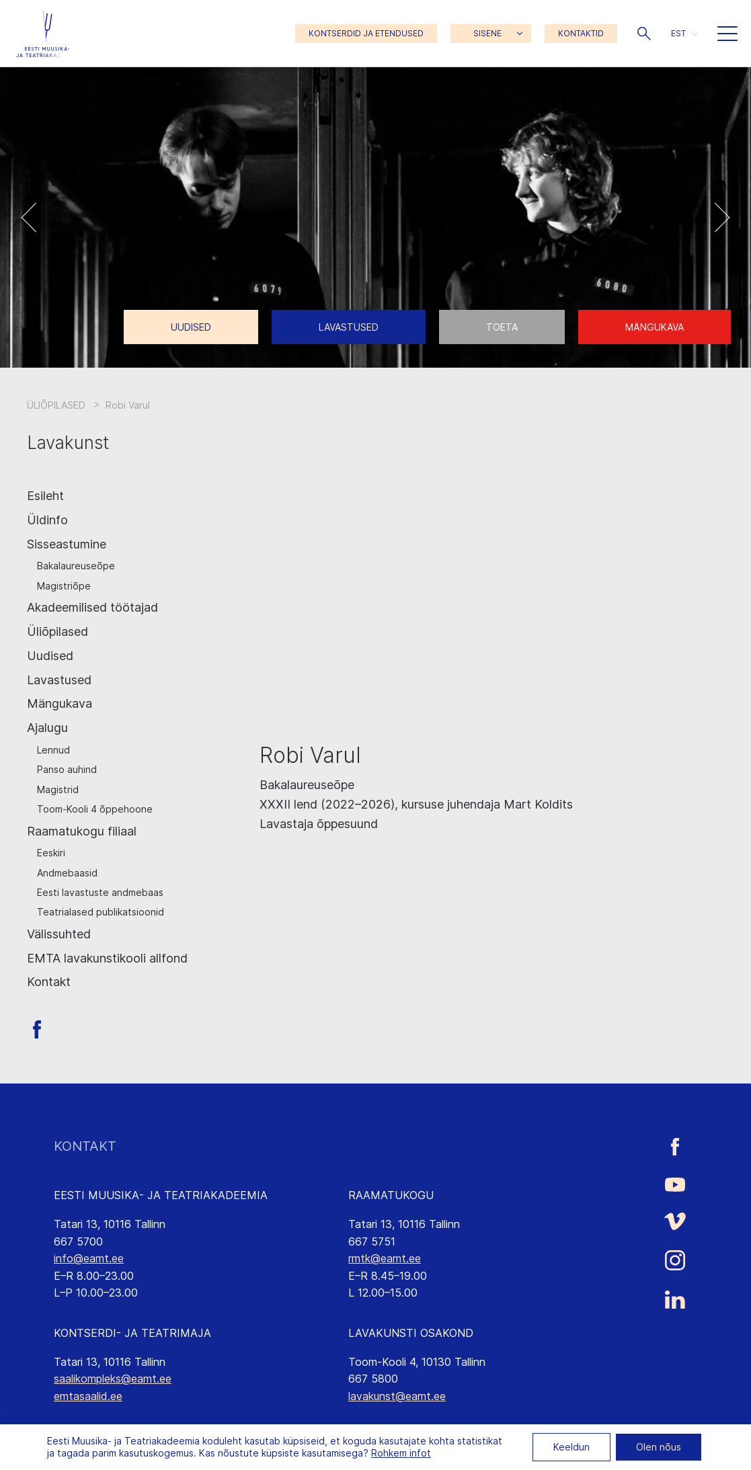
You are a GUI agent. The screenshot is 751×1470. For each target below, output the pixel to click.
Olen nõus (658, 1447)
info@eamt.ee (89, 1258)
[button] (644, 33)
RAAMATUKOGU (391, 1195)
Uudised (191, 327)
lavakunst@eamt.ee (397, 1396)
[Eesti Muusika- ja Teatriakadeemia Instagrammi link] (675, 1260)
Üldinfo (47, 520)
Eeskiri (51, 852)
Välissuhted (59, 934)
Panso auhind (67, 769)
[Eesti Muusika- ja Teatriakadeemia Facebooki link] (675, 1146)
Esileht (45, 496)
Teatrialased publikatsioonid (100, 911)
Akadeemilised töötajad (92, 607)
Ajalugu (47, 728)
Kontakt (49, 982)
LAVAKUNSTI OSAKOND (410, 1333)
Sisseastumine (66, 544)
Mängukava (654, 327)
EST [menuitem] (678, 33)
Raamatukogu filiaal (81, 831)
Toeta (502, 327)
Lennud (53, 750)
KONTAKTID (581, 33)
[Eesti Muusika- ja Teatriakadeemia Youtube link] (675, 1184)
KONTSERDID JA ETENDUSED (366, 33)
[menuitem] (684, 33)
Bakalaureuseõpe (76, 565)
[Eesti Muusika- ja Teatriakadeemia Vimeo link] (675, 1221)
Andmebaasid (67, 873)
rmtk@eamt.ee (384, 1258)
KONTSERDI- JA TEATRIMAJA (132, 1333)
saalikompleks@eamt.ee (112, 1378)
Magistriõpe (64, 585)
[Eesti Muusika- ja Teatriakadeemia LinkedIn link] (675, 1300)
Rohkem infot (401, 1453)
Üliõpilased (57, 631)
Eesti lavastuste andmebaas (100, 892)
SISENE (487, 33)
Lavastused (349, 327)
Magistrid (58, 789)
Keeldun (571, 1447)
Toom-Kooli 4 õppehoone (95, 809)
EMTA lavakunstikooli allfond (107, 958)
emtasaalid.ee (88, 1396)
